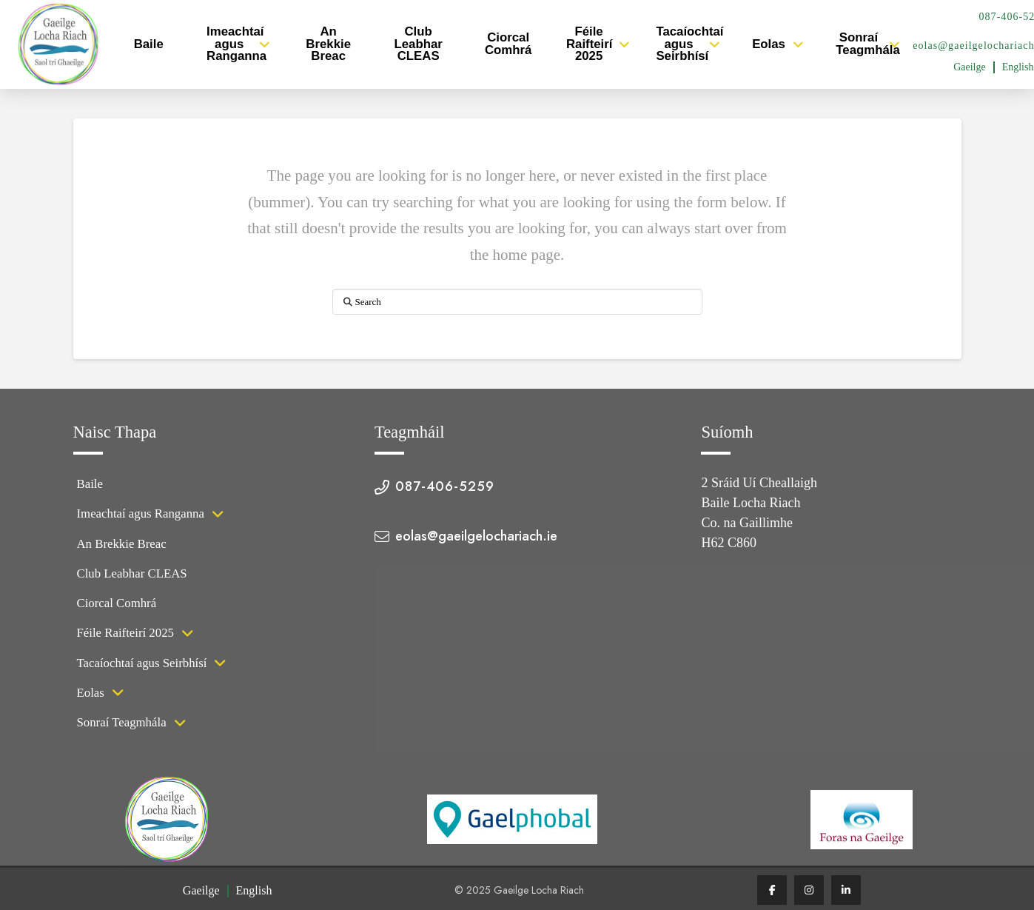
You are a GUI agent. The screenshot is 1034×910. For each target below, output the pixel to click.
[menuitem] (969, 67)
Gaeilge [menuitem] (969, 67)
